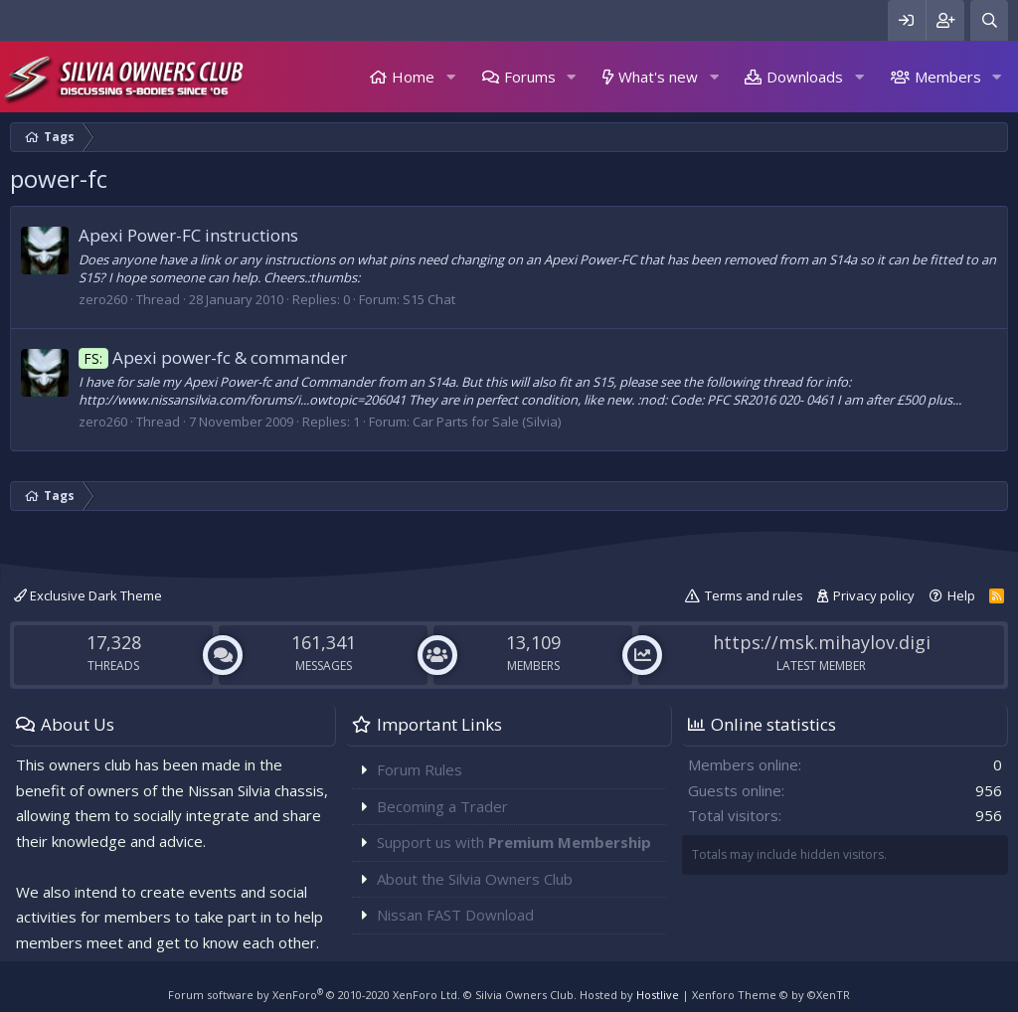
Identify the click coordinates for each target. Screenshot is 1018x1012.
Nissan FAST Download (455, 915)
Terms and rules (754, 595)
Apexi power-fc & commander (213, 357)
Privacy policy (874, 595)
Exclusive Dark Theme (88, 595)
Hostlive (657, 994)
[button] (450, 77)
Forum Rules (419, 769)
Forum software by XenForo (314, 994)
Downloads (804, 76)
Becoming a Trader (442, 806)
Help (961, 595)
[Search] (989, 20)
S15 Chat (429, 299)
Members (948, 76)
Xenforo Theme (771, 994)
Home (413, 76)
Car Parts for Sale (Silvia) (487, 421)
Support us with (514, 842)
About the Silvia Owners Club (475, 879)
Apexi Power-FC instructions (188, 235)
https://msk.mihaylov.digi (822, 642)
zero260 (103, 299)
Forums (530, 76)
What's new (658, 76)
